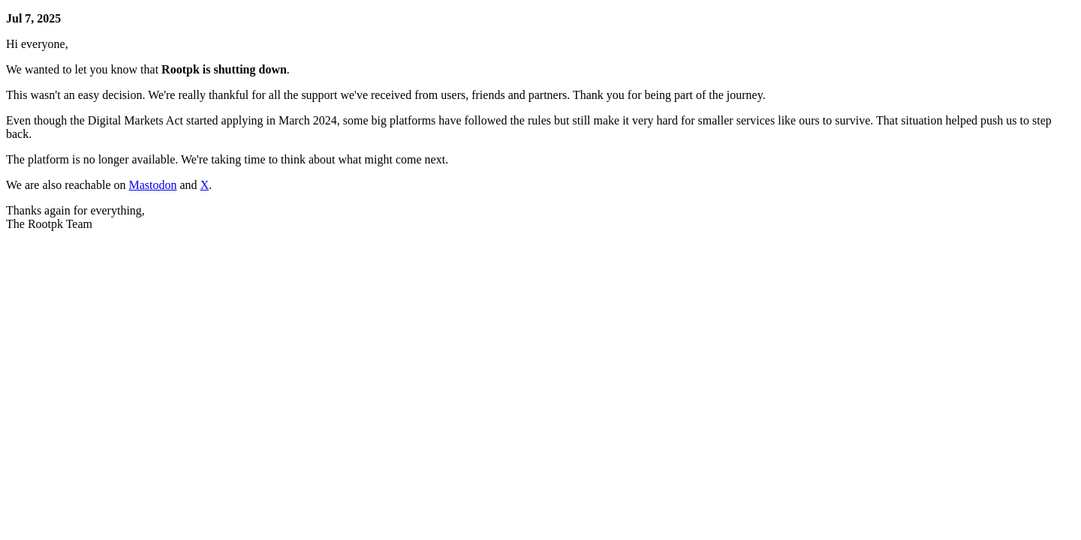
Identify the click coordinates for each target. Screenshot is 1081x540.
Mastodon (153, 184)
